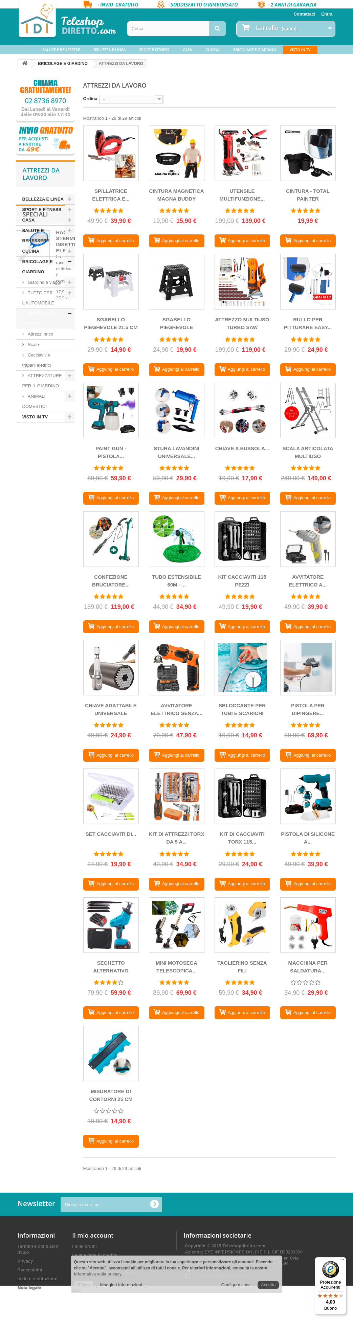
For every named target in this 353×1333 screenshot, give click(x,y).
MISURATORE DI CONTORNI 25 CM (110, 1095)
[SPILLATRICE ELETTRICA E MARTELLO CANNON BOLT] (111, 153)
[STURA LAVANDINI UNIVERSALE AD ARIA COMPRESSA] (176, 410)
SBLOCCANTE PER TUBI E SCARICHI (242, 709)
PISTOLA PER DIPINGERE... (308, 709)
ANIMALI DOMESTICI (34, 401)
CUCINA (213, 49)
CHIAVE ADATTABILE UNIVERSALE (111, 709)
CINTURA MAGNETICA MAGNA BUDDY (176, 195)
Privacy (25, 1261)
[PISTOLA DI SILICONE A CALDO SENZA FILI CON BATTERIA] (308, 796)
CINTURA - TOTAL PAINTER (308, 195)
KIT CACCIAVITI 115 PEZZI (242, 581)
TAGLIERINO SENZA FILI (242, 966)
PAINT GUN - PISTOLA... (110, 452)
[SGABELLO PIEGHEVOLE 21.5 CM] (111, 281)
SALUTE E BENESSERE (61, 49)
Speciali (35, 443)
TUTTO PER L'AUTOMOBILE (38, 297)
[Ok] (154, 1204)
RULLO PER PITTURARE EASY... (308, 323)
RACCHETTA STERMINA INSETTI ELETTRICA (71, 470)
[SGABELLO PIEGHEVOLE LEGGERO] (176, 281)
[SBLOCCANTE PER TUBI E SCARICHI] (242, 667)
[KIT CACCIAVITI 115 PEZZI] (242, 539)
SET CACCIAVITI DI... (111, 834)
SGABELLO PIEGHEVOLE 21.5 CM (110, 323)
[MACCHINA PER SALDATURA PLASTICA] (308, 925)
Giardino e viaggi (44, 282)
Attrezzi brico (40, 334)
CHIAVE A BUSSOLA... (242, 448)
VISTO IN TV (300, 49)
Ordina (90, 98)
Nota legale (29, 1287)
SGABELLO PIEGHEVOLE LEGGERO (176, 324)
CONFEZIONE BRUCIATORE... (111, 581)
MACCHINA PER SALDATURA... (307, 966)
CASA (187, 49)
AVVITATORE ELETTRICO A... (308, 581)
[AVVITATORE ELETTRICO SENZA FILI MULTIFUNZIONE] (176, 667)
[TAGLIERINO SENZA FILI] (242, 925)
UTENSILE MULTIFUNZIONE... (242, 195)
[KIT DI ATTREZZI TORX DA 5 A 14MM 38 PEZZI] (176, 796)
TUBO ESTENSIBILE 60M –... (176, 581)
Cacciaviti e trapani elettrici (36, 360)
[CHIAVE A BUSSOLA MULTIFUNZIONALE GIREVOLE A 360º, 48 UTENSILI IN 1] (242, 410)
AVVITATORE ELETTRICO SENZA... (176, 709)
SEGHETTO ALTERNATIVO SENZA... (110, 968)
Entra (326, 14)
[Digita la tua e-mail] (111, 1204)
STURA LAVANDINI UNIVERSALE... (176, 452)
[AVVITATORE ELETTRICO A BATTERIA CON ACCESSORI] (308, 539)
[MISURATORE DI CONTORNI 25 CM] (111, 1053)
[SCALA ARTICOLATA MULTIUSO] (308, 410)
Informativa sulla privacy (98, 1274)
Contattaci (304, 14)
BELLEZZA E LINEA (110, 49)
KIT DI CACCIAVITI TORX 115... (242, 838)
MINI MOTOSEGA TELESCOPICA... (176, 966)
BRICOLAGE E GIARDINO (254, 49)
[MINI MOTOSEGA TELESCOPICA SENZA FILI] (176, 925)
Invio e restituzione (38, 1278)
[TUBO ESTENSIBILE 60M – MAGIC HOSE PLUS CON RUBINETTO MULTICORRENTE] (176, 539)
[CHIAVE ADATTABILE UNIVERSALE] (111, 667)
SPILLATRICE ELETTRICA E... (110, 195)
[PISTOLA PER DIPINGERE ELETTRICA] (308, 667)
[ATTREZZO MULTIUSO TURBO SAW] (242, 281)
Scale (33, 344)
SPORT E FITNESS (154, 49)
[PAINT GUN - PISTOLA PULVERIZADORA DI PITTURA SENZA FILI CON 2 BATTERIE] (111, 410)
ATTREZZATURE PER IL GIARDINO (42, 380)
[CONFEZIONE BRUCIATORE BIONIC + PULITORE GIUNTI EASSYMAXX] (111, 539)
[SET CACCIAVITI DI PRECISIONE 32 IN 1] (111, 796)
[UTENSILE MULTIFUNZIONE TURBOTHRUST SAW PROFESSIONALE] (242, 153)
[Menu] (342, 1261)
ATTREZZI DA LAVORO (39, 318)
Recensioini (30, 1269)
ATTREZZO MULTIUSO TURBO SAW (242, 323)
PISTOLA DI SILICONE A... (307, 838)
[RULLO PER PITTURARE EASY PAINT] (308, 281)
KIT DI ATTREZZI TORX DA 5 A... (176, 838)
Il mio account (92, 1235)
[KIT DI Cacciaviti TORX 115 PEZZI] (242, 796)
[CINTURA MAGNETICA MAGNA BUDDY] (176, 153)
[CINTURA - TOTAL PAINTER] (308, 153)
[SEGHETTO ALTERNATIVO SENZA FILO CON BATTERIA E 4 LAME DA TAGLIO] (111, 925)
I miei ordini (84, 1246)
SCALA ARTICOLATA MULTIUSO (308, 452)
